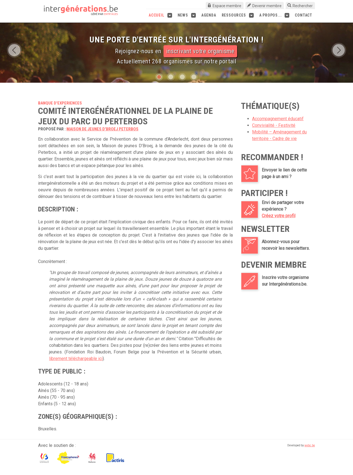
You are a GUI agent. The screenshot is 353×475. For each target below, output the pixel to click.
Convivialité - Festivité (273, 125)
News (187, 15)
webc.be (309, 445)
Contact (303, 15)
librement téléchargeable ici (76, 358)
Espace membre (227, 6)
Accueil (160, 15)
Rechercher (303, 6)
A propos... (274, 15)
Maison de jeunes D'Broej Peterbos (102, 129)
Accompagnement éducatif (278, 118)
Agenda (208, 15)
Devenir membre (267, 6)
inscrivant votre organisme (200, 51)
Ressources (238, 15)
